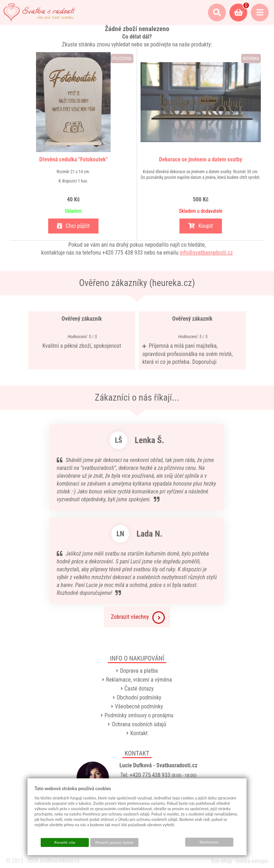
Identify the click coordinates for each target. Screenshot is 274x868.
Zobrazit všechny (138, 617)
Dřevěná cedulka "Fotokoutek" (73, 159)
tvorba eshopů (252, 861)
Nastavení (209, 842)
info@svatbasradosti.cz (206, 252)
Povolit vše (64, 842)
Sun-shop (221, 861)
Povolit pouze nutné (114, 842)
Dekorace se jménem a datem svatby (200, 159)
